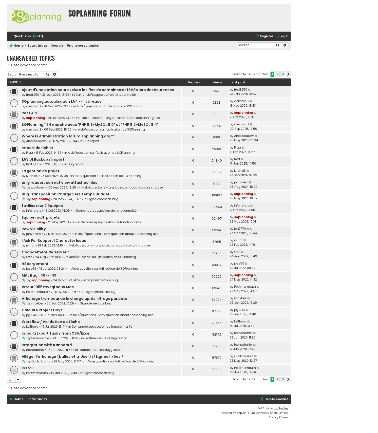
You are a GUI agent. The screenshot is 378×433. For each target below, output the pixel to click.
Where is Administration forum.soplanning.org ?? (68, 136)
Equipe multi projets (41, 217)
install (28, 368)
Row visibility (34, 228)
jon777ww (33, 234)
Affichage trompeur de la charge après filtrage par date (74, 298)
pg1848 (31, 315)
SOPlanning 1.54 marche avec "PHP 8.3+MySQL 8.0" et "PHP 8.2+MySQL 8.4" (90, 124)
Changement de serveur (45, 252)
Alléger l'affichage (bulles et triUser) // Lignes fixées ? (73, 356)
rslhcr (30, 245)
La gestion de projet (40, 171)
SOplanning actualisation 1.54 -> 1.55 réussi (62, 101)
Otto (29, 257)
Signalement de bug (102, 199)
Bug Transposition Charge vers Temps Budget (66, 194)
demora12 (33, 106)
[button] (288, 74)
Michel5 (32, 176)
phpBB (241, 413)
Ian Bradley (281, 408)
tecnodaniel (40, 338)
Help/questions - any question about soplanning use (119, 118)
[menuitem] (37, 36)
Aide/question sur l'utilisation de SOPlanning (110, 106)
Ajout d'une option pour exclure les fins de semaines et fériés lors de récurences (98, 89)
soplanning (35, 118)
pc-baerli (38, 187)
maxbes (37, 303)
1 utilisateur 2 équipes (42, 205)
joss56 (31, 268)
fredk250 (32, 95)
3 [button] (283, 74)
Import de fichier (37, 147)
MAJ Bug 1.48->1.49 (39, 275)
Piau (29, 153)
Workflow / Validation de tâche (51, 321)
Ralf (29, 164)
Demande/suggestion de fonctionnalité (106, 95)
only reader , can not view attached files (59, 182)
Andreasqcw (36, 141)
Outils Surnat (41, 361)
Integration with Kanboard (47, 344)
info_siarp (33, 210)
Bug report (91, 141)
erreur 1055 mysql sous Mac (48, 286)
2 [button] (277, 74)
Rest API (29, 113)
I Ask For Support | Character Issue (54, 240)
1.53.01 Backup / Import (43, 159)
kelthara (32, 326)
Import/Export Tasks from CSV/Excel (56, 333)
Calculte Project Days (42, 310)
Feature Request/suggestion (106, 338)
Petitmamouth (37, 292)
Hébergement (35, 263)
